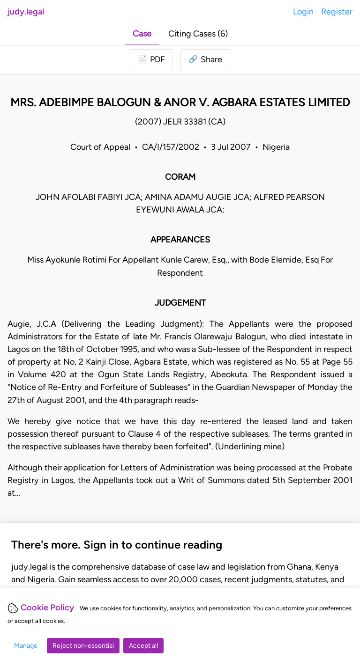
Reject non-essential (83, 646)
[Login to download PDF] (151, 59)
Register (336, 12)
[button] (205, 59)
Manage (26, 646)
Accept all (143, 646)
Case (142, 34)
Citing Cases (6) (198, 34)
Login (303, 12)
